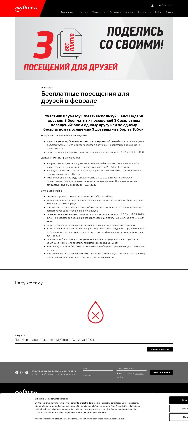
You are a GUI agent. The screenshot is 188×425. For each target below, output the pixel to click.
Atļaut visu (166, 390)
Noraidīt (166, 407)
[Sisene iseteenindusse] (152, 5)
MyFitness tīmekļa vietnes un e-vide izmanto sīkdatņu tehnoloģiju (68, 393)
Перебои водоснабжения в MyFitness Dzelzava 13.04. (55, 339)
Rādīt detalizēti (145, 420)
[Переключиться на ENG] (165, 5)
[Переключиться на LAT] (159, 5)
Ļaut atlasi (166, 399)
